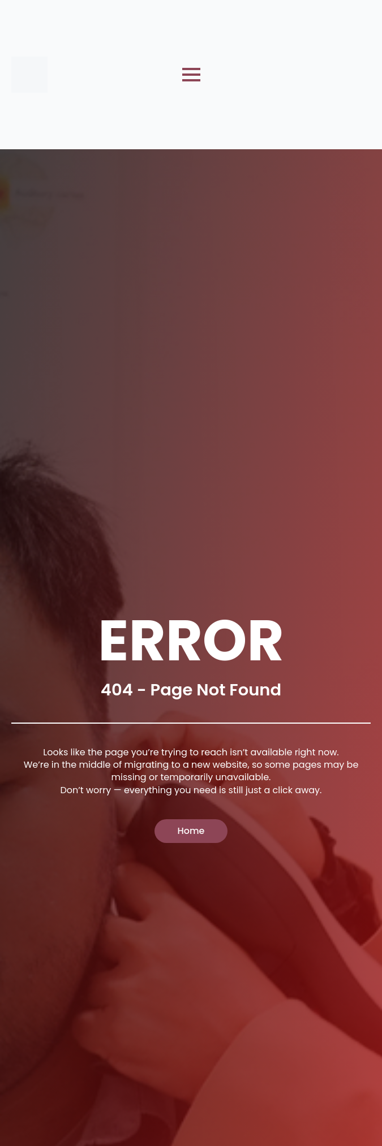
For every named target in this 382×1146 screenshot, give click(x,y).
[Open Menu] (191, 75)
